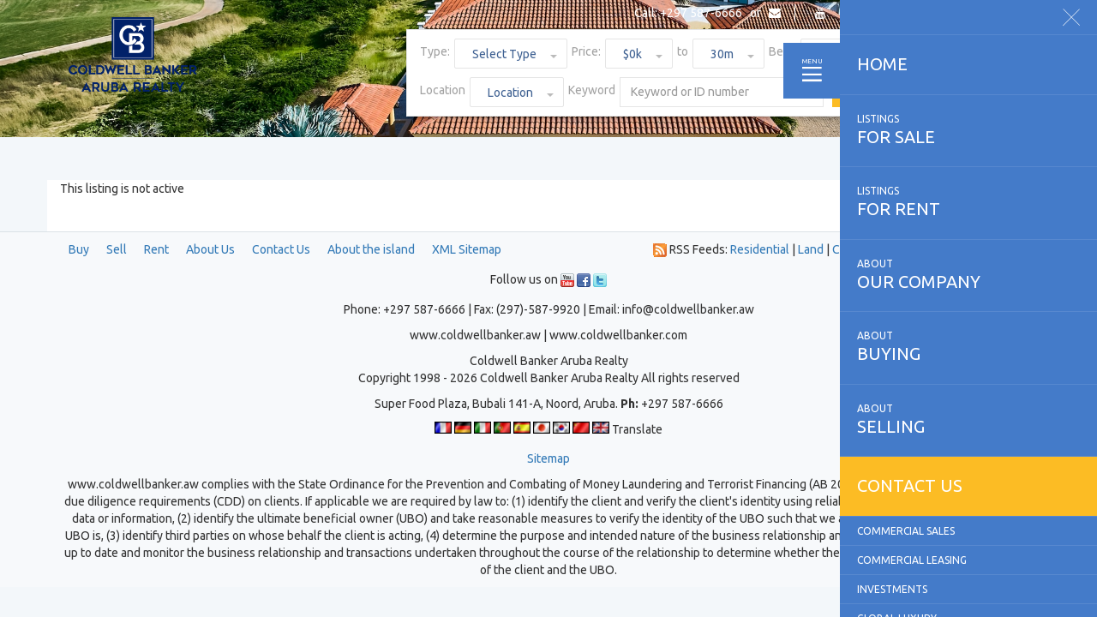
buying (968, 346)
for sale (968, 129)
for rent (968, 201)
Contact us (909, 485)
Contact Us (281, 249)
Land (811, 249)
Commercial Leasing (912, 560)
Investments (892, 589)
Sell (116, 249)
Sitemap (548, 458)
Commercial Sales (906, 530)
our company (968, 274)
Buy (79, 249)
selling (968, 419)
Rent (156, 249)
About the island (371, 249)
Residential (759, 249)
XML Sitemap (466, 249)
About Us (210, 249)
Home (882, 64)
